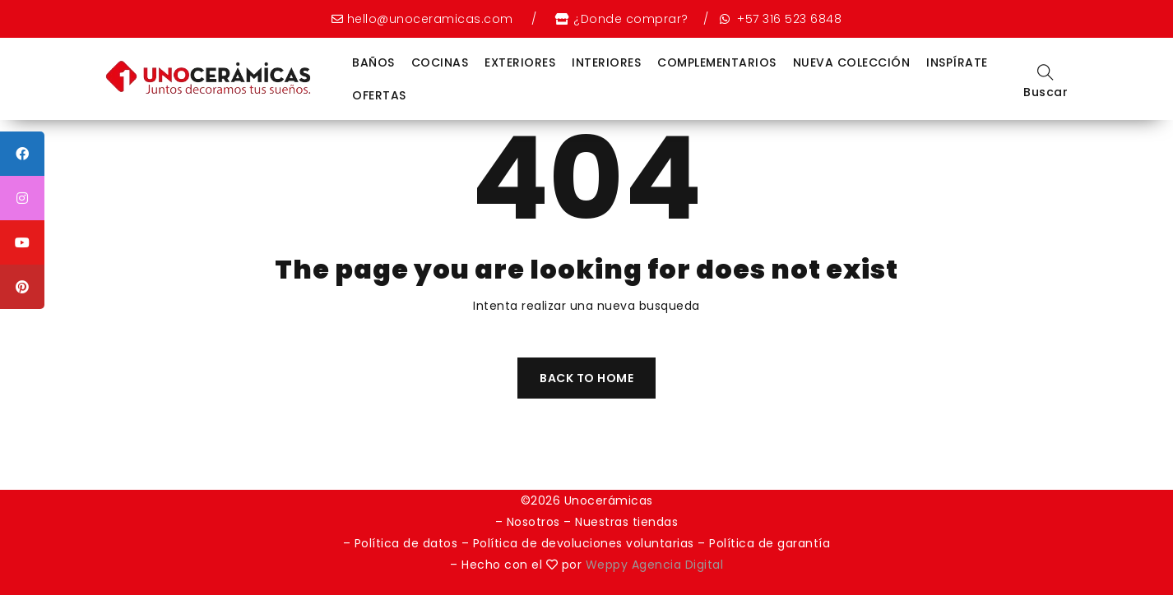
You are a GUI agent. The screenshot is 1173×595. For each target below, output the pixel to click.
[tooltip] (22, 153)
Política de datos (406, 543)
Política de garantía (769, 543)
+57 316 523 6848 (788, 19)
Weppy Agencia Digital (655, 564)
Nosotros (533, 522)
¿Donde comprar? (630, 19)
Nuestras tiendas (626, 522)
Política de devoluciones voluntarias (585, 543)
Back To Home (586, 378)
